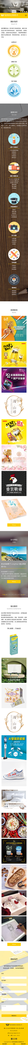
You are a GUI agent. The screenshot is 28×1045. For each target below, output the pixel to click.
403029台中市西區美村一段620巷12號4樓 (14, 1028)
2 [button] (22, 11)
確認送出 (14, 1015)
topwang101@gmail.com (14, 1033)
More (14, 11)
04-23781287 (14, 1030)
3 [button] (24, 11)
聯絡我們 (23, 1044)
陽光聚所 (4, 1044)
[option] (14, 6)
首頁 (14, 1044)
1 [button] (21, 11)
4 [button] (26, 11)
